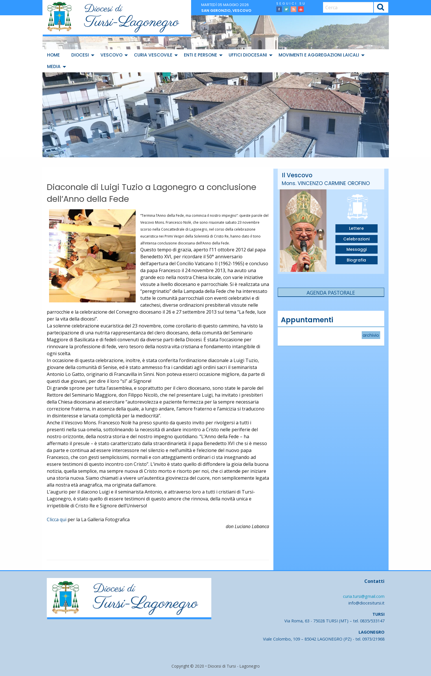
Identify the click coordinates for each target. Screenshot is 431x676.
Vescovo (111, 55)
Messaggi (356, 249)
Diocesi (80, 55)
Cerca (380, 8)
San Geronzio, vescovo (226, 10)
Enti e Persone (200, 55)
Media (54, 66)
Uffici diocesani (248, 55)
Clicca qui (56, 519)
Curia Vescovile (153, 55)
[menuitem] (54, 55)
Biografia (356, 260)
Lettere (356, 228)
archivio (371, 335)
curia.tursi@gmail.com (364, 596)
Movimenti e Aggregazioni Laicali (319, 55)
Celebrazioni (356, 239)
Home (53, 55)
